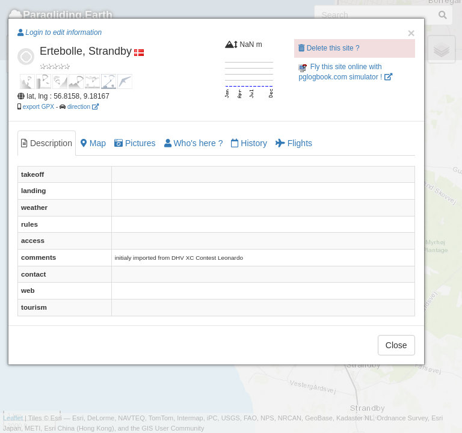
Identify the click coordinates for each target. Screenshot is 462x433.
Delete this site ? (328, 48)
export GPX (38, 106)
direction (83, 106)
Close (396, 345)
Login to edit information (59, 32)
